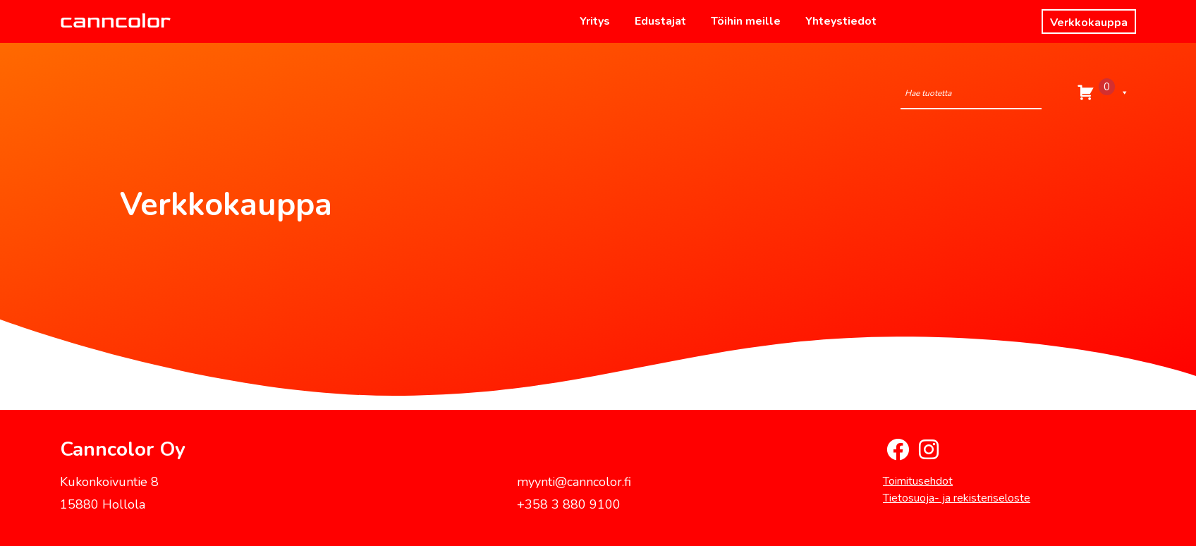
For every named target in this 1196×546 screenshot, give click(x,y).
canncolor (115, 21)
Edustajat (660, 21)
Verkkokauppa (1089, 22)
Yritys (595, 21)
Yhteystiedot (841, 21)
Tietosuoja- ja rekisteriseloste (956, 498)
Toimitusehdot (918, 481)
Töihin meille (746, 21)
